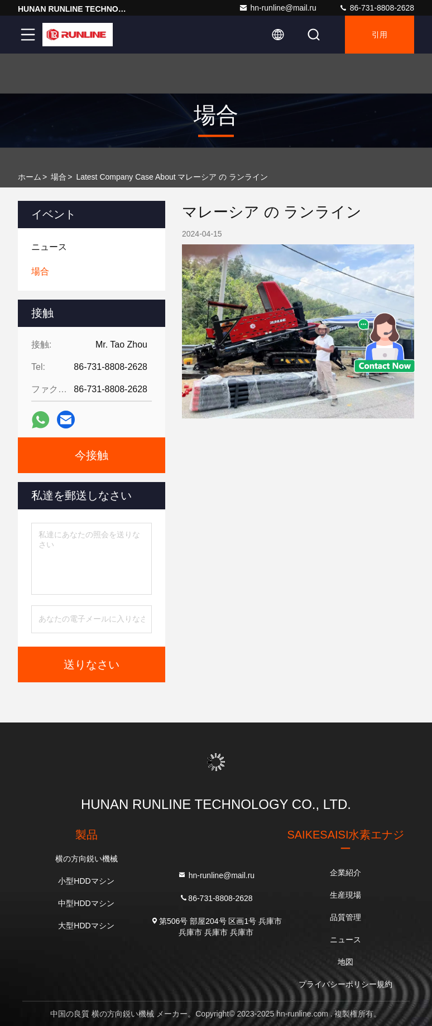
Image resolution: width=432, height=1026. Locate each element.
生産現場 (345, 894)
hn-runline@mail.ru (277, 7)
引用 (379, 34)
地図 (345, 961)
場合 (58, 176)
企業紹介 (345, 872)
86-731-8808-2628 (376, 7)
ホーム (29, 176)
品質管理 (345, 917)
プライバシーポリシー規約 (345, 984)
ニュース (345, 939)
